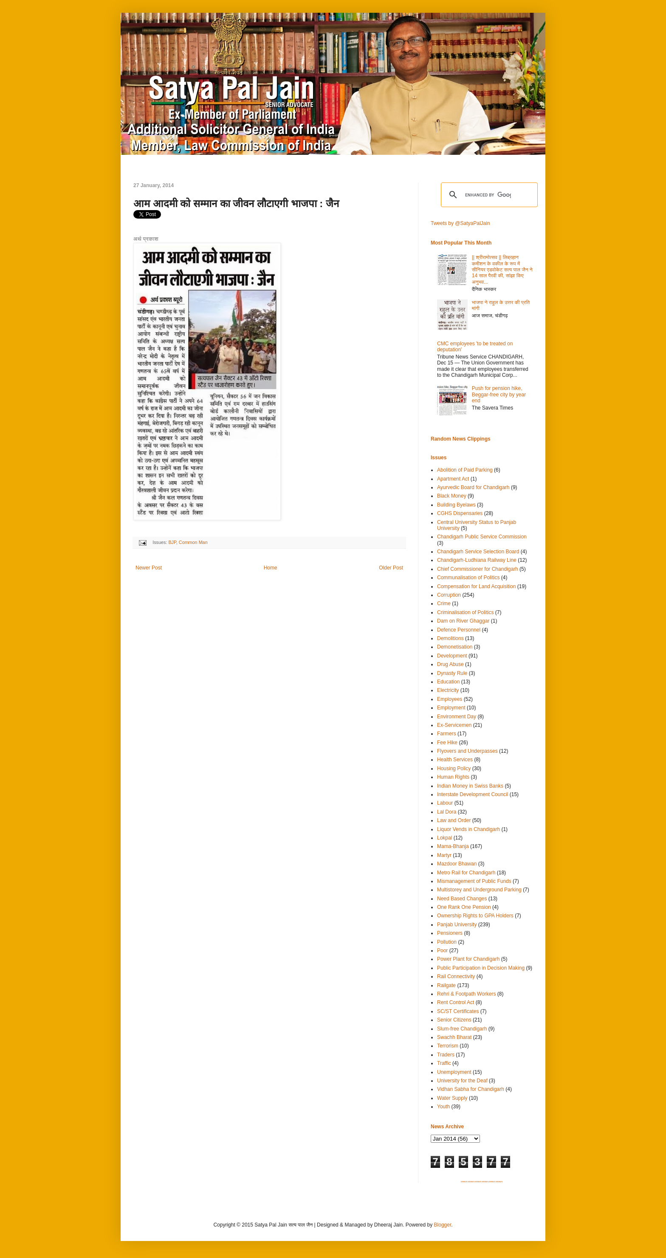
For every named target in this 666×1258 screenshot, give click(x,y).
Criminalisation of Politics (465, 612)
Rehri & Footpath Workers (466, 994)
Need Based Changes (462, 899)
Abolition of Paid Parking (465, 470)
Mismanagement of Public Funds (474, 881)
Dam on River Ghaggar (463, 621)
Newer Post (148, 568)
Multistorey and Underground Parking (479, 890)
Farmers (446, 734)
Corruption (449, 595)
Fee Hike (447, 743)
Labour (445, 803)
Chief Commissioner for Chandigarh (477, 569)
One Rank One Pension (464, 907)
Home (270, 568)
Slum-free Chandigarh (462, 1029)
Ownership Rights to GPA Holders (475, 916)
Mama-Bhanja (453, 846)
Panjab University (457, 925)
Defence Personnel (458, 630)
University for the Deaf (462, 1081)
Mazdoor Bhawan (457, 864)
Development (452, 656)
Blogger (443, 1225)
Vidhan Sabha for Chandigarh (470, 1089)
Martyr (444, 855)
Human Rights (453, 777)
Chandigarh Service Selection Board (478, 552)
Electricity (448, 690)
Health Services (455, 760)
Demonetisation (454, 647)
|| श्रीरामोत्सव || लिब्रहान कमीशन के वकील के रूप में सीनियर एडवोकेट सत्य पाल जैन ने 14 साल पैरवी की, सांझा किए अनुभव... (502, 269)
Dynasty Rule (452, 673)
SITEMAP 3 (478, 1182)
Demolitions (450, 638)
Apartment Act (453, 479)
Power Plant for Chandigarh (468, 959)
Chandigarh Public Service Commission (482, 537)
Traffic (444, 1063)
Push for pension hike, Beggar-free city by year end (499, 394)
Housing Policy (454, 768)
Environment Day (456, 717)
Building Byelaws (456, 505)
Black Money (451, 496)
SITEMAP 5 (492, 1182)
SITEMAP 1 (464, 1182)
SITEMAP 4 (485, 1182)
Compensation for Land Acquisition (476, 586)
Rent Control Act (455, 1002)
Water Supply (452, 1098)
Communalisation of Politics (468, 578)
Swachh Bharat (454, 1037)
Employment (451, 708)
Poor (442, 950)
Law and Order (454, 820)
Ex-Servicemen (454, 725)
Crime (444, 603)
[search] (488, 195)
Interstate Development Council (472, 794)
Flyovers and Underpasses (467, 751)
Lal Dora (446, 812)
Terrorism (447, 1046)
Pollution (447, 942)
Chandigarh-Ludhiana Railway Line (476, 560)
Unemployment (454, 1072)
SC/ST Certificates (458, 1011)
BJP (172, 542)
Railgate (446, 985)
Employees (449, 699)
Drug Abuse (450, 664)
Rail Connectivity (456, 976)
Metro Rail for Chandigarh (466, 873)
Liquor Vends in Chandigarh (468, 829)
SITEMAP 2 (471, 1182)
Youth (443, 1107)
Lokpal (444, 838)
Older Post (391, 568)
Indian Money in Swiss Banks (470, 786)
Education (448, 682)
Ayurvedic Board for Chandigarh (473, 487)
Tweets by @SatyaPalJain (460, 223)
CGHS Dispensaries (460, 513)
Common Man (193, 542)
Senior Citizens (454, 1020)
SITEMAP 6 (499, 1182)
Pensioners (450, 933)
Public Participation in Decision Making (481, 968)
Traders (445, 1055)
